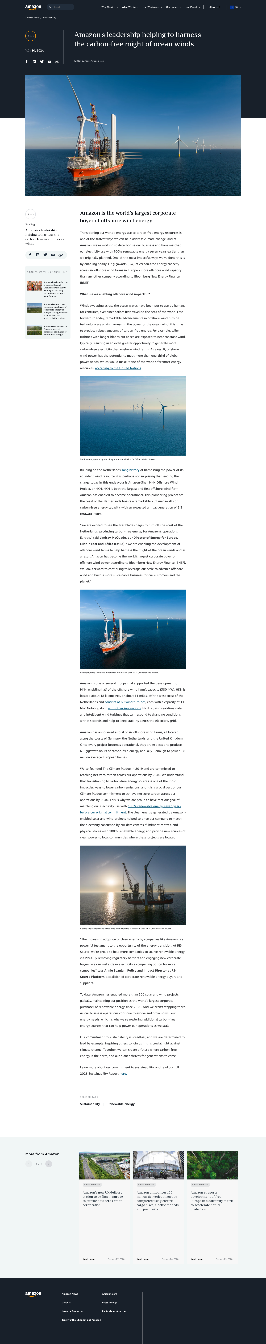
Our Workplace (151, 6)
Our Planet (191, 6)
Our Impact (172, 6)
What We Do (129, 6)
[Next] (48, 1163)
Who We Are (108, 6)
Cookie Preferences (108, 1325)
